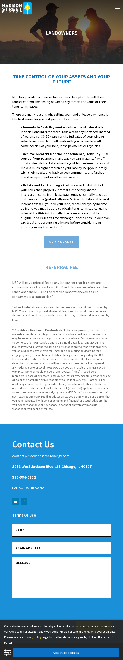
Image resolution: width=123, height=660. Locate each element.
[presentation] (44, 611)
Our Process (61, 241)
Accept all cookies (66, 652)
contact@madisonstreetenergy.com (41, 455)
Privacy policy (32, 637)
